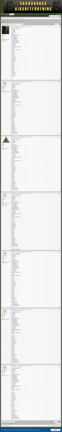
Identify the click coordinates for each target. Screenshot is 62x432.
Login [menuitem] (59, 14)
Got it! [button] (55, 429)
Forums (12, 14)
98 (4, 202)
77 (4, 38)
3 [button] (57, 421)
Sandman (6, 22)
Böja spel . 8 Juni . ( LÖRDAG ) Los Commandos (13, 21)
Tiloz (2, 34)
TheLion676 (3, 314)
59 (4, 90)
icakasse (14, 82)
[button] (54, 24)
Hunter (3, 198)
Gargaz (9, 22)
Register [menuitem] (60, 14)
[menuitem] (57, 14)
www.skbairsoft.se (6, 14)
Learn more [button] (37, 429)
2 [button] (57, 24)
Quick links (1, 14)
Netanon (3, 143)
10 (4, 318)
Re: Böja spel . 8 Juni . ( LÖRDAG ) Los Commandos (22, 26)
